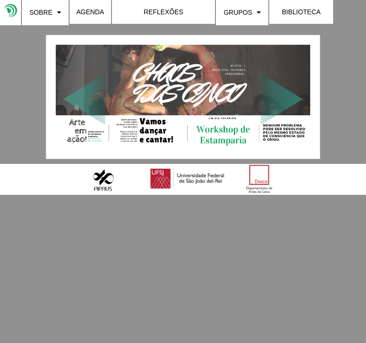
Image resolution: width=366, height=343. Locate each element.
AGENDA (90, 12)
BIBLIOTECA (301, 12)
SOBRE (45, 12)
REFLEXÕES (163, 12)
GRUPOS (242, 12)
